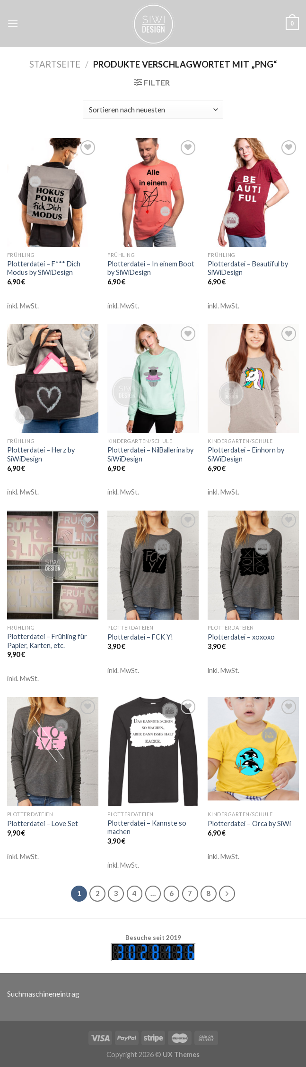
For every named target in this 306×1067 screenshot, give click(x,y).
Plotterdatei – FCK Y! (140, 637)
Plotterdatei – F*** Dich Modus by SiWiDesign (43, 268)
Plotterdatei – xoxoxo (241, 637)
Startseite (54, 64)
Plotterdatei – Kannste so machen (146, 827)
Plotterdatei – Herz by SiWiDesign (41, 454)
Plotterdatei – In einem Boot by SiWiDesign (150, 268)
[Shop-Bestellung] (153, 110)
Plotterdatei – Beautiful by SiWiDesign (248, 268)
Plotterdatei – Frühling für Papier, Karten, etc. (47, 640)
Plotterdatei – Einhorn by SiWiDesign (246, 454)
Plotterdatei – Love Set (42, 823)
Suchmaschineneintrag (43, 993)
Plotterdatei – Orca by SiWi (249, 823)
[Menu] (12, 23)
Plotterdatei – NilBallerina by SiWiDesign (150, 454)
